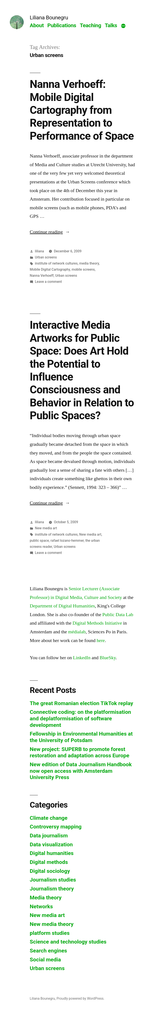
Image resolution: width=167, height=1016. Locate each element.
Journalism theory (52, 888)
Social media (45, 959)
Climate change (48, 818)
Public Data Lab (117, 615)
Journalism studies (53, 880)
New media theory (51, 924)
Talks (111, 25)
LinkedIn (82, 658)
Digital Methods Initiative (97, 623)
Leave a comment (48, 282)
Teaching (90, 25)
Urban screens (46, 257)
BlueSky (108, 658)
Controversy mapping (56, 826)
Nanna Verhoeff (42, 275)
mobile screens (83, 269)
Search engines (48, 950)
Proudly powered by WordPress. (80, 998)
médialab (77, 632)
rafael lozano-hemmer (67, 540)
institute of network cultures (56, 263)
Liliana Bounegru (49, 17)
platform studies (50, 933)
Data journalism (49, 835)
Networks (41, 906)
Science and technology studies (68, 942)
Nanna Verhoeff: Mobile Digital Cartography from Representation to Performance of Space (82, 110)
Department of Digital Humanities (62, 606)
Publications (61, 25)
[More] (123, 26)
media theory (89, 263)
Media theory (46, 897)
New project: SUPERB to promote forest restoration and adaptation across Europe (79, 752)
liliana (39, 251)
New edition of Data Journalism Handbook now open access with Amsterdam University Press (81, 770)
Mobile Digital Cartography (50, 269)
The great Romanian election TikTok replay (81, 703)
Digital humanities (51, 853)
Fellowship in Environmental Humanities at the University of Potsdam (81, 737)
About (37, 25)
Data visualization (51, 844)
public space (39, 540)
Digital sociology (50, 871)
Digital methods (49, 862)
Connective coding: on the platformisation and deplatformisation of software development (80, 718)
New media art (46, 528)
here (101, 640)
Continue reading (50, 232)
